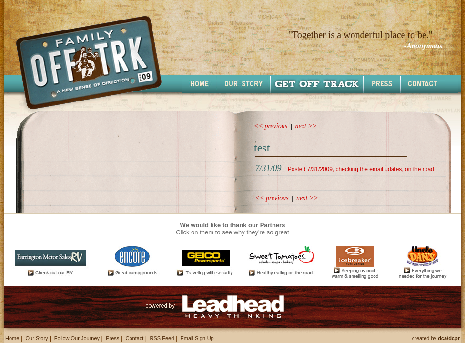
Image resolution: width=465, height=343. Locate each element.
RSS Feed (162, 338)
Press (112, 338)
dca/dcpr (449, 338)
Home (12, 338)
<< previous (270, 126)
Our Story (36, 338)
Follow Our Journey (77, 338)
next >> (306, 126)
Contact (134, 338)
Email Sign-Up (196, 338)
